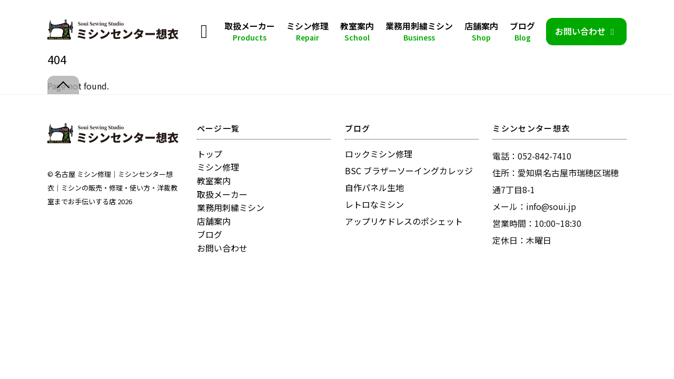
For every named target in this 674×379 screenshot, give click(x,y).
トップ (209, 153)
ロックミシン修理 (378, 153)
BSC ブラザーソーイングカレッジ (409, 170)
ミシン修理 (307, 31)
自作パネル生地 (374, 187)
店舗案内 (481, 31)
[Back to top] (63, 85)
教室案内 (357, 31)
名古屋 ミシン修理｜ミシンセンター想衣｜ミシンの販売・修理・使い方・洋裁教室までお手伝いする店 (112, 187)
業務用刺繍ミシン (419, 31)
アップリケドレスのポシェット (404, 221)
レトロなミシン (374, 204)
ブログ (522, 31)
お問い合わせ (586, 31)
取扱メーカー (249, 31)
